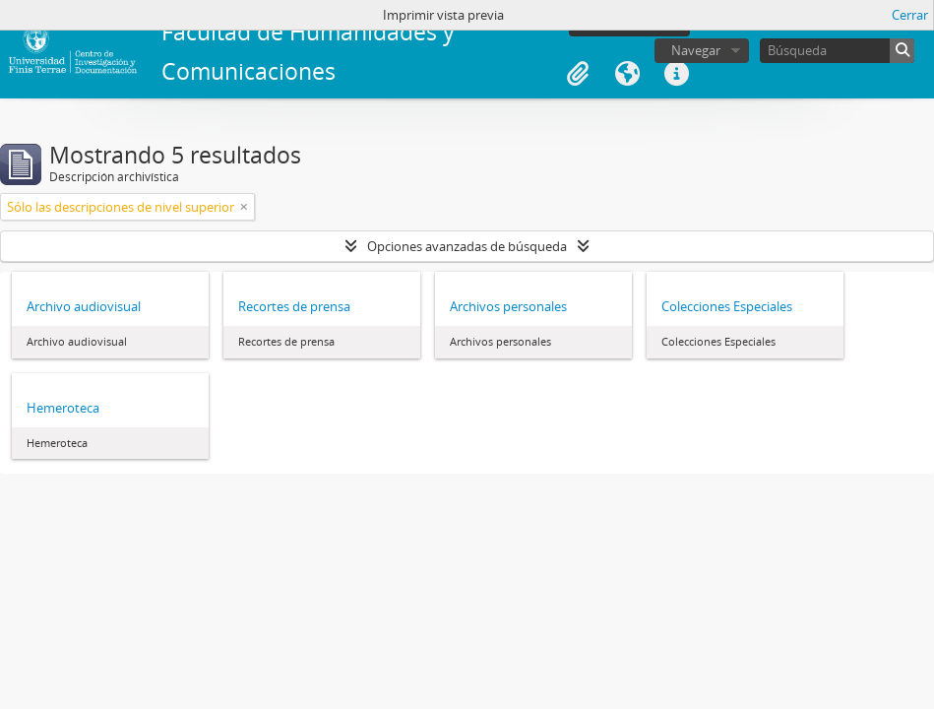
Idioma (627, 73)
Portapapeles (577, 73)
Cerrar (910, 15)
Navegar (695, 50)
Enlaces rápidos (676, 73)
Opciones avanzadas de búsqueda (467, 246)
